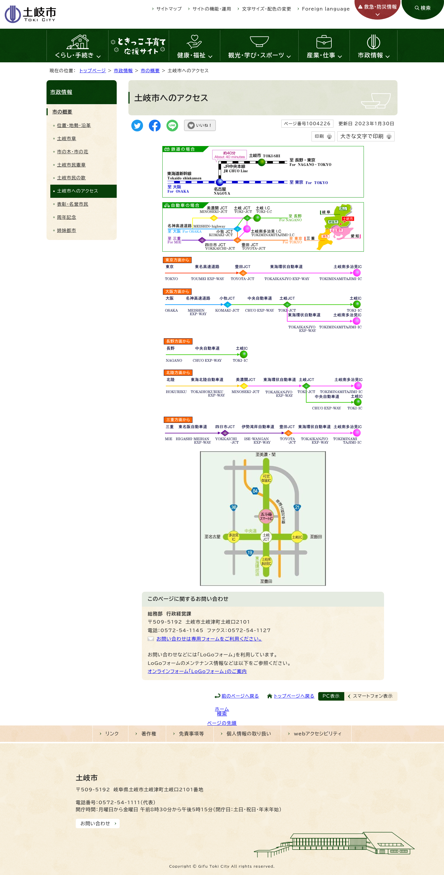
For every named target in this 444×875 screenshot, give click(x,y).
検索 (222, 713)
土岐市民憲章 (71, 165)
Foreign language (326, 9)
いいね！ (204, 125)
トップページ (93, 70)
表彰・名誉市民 (72, 204)
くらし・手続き (74, 55)
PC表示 (331, 696)
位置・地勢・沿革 (74, 125)
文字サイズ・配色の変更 (267, 9)
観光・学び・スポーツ (256, 55)
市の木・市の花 (72, 152)
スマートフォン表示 (373, 696)
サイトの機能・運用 (212, 9)
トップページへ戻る (294, 696)
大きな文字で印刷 (362, 136)
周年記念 (66, 217)
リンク (112, 733)
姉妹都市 (66, 230)
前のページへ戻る (240, 696)
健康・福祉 (191, 55)
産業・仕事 (321, 55)
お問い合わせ (95, 823)
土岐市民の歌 (71, 178)
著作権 (148, 733)
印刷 (319, 136)
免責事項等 (191, 733)
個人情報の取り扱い (249, 733)
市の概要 (150, 70)
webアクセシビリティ (318, 733)
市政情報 (370, 55)
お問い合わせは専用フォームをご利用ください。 (209, 638)
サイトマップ (169, 9)
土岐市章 (66, 138)
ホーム (222, 709)
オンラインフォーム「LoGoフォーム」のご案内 (197, 671)
